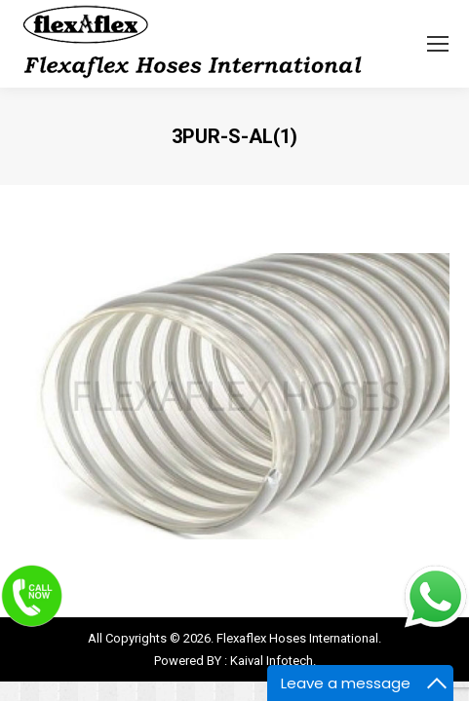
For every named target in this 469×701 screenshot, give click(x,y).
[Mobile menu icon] (437, 43)
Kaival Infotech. (273, 660)
